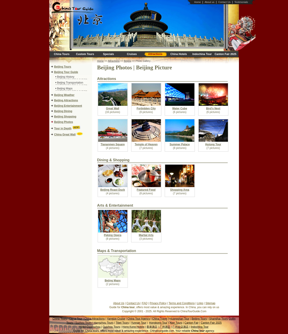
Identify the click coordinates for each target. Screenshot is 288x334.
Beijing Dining (63, 111)
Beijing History (65, 76)
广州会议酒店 (180, 326)
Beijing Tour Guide (66, 72)
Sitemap (210, 303)
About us (209, 2)
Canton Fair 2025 (225, 54)
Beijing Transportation (70, 82)
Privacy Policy (158, 303)
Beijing (127, 61)
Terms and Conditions (182, 303)
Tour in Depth (63, 128)
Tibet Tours (122, 322)
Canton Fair (191, 322)
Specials (108, 54)
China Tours (61, 54)
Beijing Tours (62, 66)
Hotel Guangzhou (90, 326)
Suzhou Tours (83, 322)
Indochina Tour (202, 54)
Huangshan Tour (179, 318)
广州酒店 (165, 326)
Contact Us (224, 2)
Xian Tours (175, 322)
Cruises (132, 54)
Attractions (155, 54)
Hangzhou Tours (103, 322)
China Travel (159, 318)
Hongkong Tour (158, 322)
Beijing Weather (64, 95)
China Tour (75, 318)
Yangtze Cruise (116, 318)
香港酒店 (151, 326)
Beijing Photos (63, 122)
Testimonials (241, 2)
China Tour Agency (138, 318)
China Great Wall (65, 134)
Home (197, 2)
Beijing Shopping (65, 116)
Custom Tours (85, 54)
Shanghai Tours (218, 318)
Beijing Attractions (66, 100)
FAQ (144, 303)
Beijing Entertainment (68, 105)
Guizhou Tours (111, 326)
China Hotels (178, 54)
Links (200, 303)
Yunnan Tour (138, 322)
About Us (118, 303)
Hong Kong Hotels (133, 326)
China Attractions (94, 318)
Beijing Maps (65, 88)
